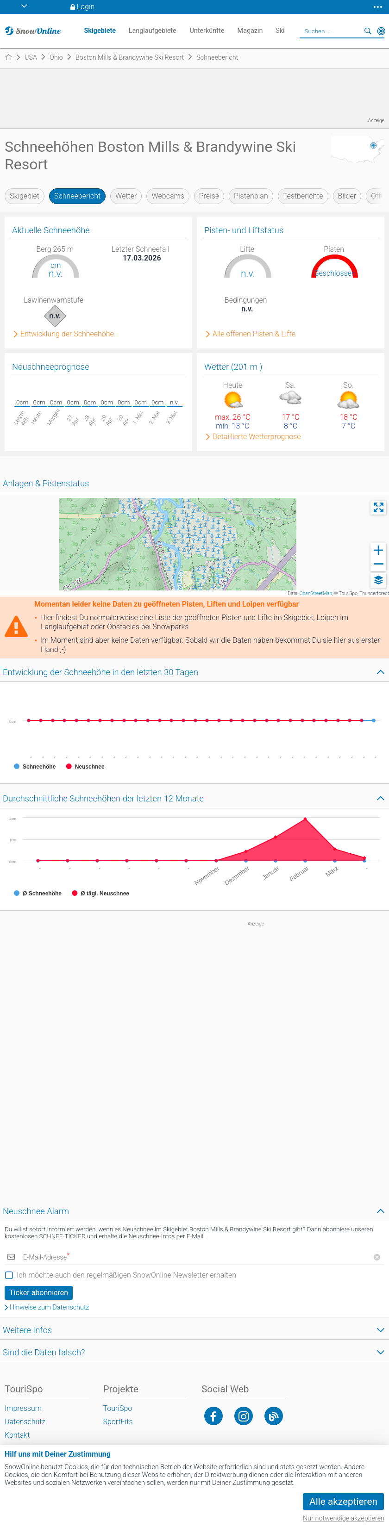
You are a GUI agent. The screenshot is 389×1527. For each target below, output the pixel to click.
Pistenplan (251, 196)
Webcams (167, 196)
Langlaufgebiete (152, 31)
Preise (209, 196)
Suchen (368, 31)
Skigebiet (24, 196)
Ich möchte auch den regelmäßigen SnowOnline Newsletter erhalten (126, 1275)
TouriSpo (117, 1408)
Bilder (347, 196)
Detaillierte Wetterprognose (257, 437)
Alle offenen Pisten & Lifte (254, 334)
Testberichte (303, 196)
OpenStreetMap (316, 593)
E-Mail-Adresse (46, 1257)
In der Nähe (381, 31)
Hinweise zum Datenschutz (49, 1307)
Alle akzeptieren (343, 1501)
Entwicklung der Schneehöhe (67, 334)
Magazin (250, 31)
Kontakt (17, 1435)
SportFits (117, 1421)
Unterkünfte (206, 31)
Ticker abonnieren (38, 1292)
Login (86, 6)
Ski (280, 31)
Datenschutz (25, 1421)
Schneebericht (77, 196)
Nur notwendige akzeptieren (343, 1518)
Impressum (23, 1408)
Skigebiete (100, 31)
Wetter (126, 196)
